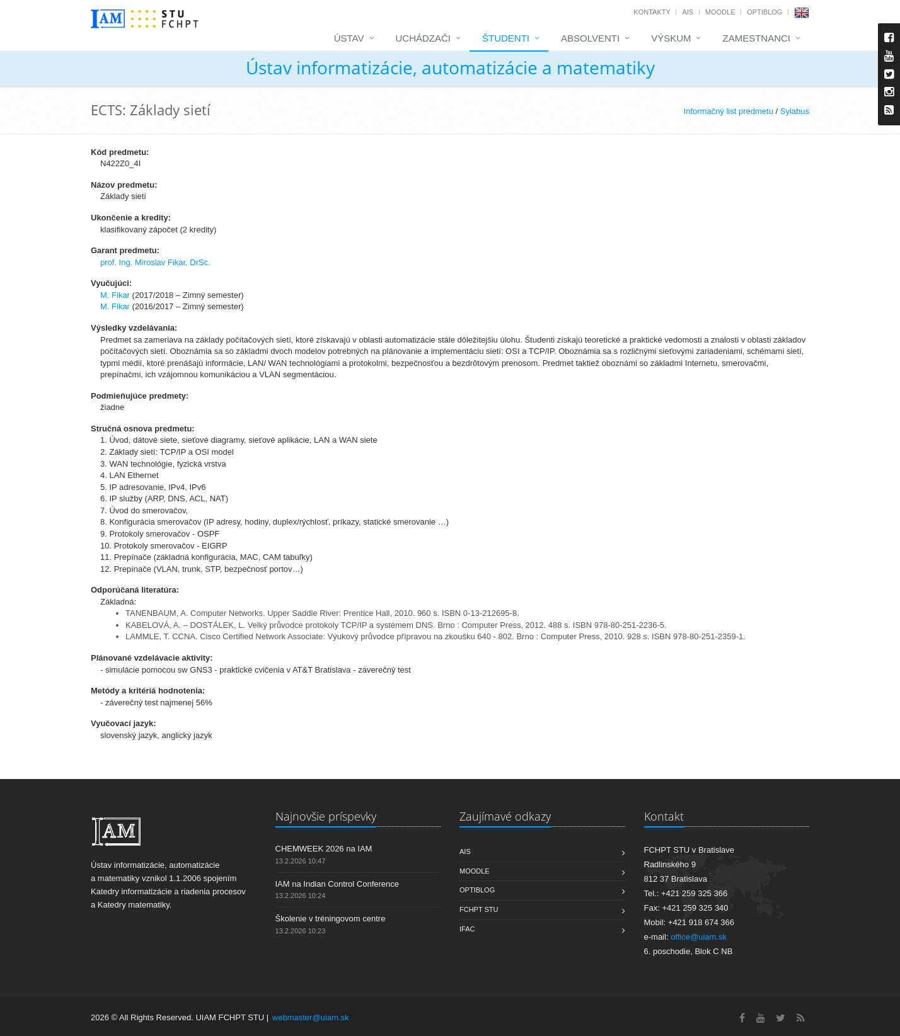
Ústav (349, 38)
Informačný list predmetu (728, 111)
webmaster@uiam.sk (310, 1017)
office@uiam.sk (699, 937)
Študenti (505, 38)
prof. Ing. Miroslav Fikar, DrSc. (155, 262)
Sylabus (794, 111)
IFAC (467, 929)
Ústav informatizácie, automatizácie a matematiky (450, 67)
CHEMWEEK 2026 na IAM (323, 848)
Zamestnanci (756, 38)
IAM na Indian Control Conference (337, 884)
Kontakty (651, 12)
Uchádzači (423, 38)
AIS (687, 12)
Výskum (671, 38)
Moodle (720, 12)
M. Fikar (115, 295)
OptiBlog (764, 12)
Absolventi (590, 38)
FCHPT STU (479, 909)
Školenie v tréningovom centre (330, 918)
